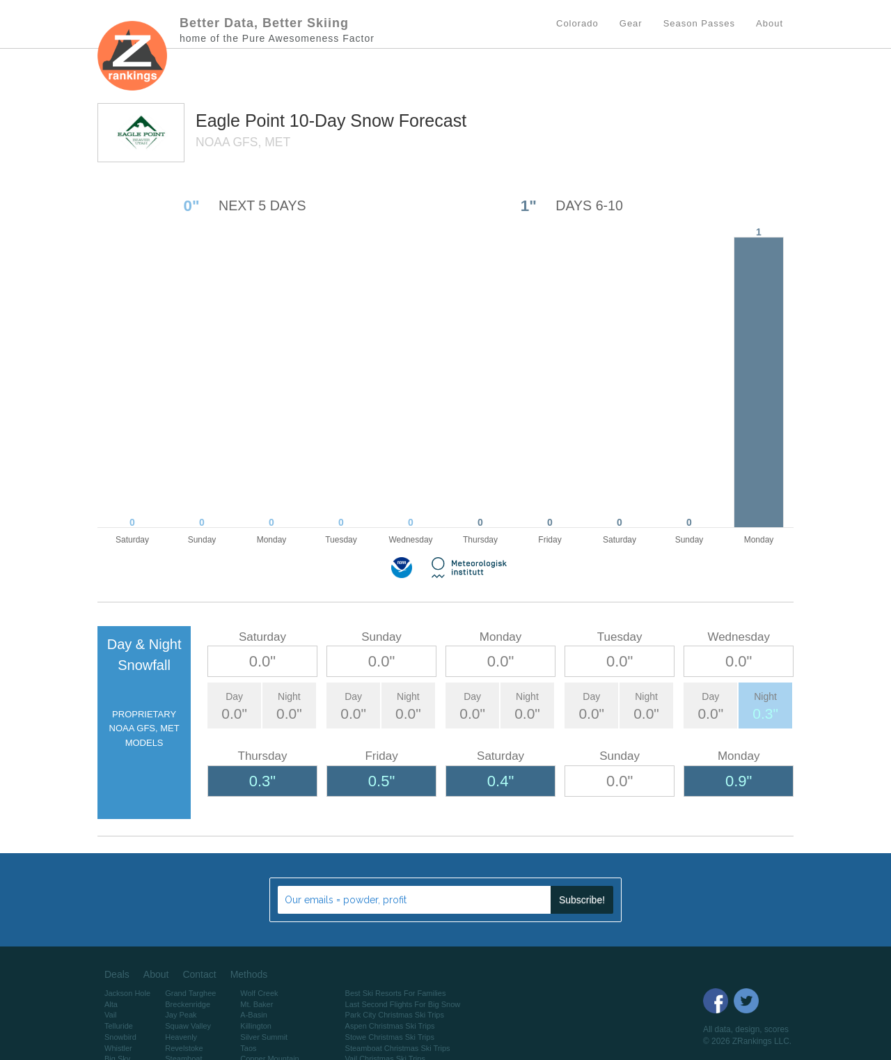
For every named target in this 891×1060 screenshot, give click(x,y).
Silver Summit (263, 1037)
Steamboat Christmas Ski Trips (397, 1048)
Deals (116, 974)
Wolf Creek (259, 993)
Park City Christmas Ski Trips (394, 1015)
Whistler (118, 1048)
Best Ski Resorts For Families (395, 993)
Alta (111, 1004)
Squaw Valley (188, 1026)
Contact (199, 974)
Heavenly (181, 1037)
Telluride (118, 1026)
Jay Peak (180, 1015)
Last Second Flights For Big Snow (403, 1004)
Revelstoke (184, 1048)
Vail (110, 1015)
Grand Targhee (190, 993)
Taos (248, 1048)
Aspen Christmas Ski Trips (390, 1026)
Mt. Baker (256, 1004)
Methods (249, 974)
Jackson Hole (127, 993)
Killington (255, 1026)
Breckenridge (187, 1004)
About (156, 974)
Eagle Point (243, 120)
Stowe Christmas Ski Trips (389, 1037)
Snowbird (120, 1037)
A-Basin (253, 1015)
